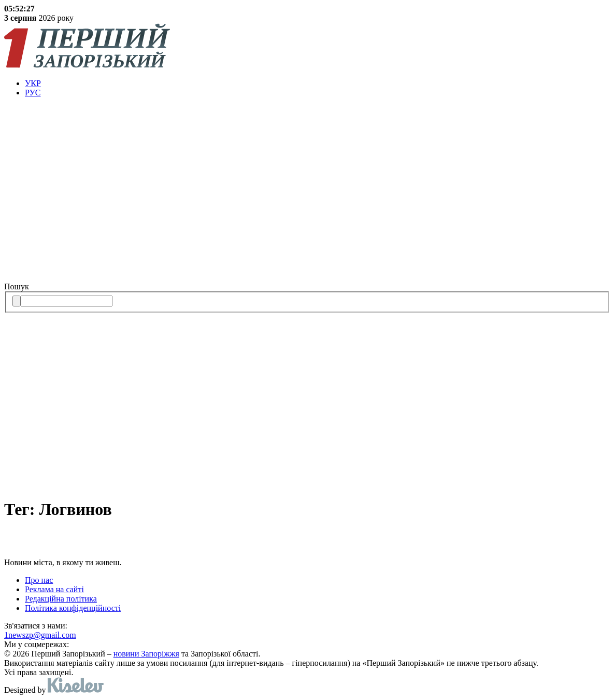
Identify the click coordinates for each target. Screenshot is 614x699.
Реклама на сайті (54, 589)
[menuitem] (317, 83)
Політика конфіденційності (73, 608)
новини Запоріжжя (146, 653)
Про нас (39, 580)
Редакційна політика (61, 598)
